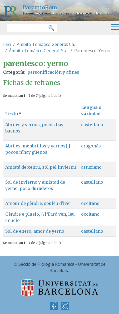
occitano (90, 203)
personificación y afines (53, 72)
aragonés (91, 145)
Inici (7, 44)
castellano (92, 124)
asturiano (91, 167)
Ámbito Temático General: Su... (38, 51)
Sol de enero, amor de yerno (34, 231)
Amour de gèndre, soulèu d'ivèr (38, 203)
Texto (13, 113)
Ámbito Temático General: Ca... (46, 44)
